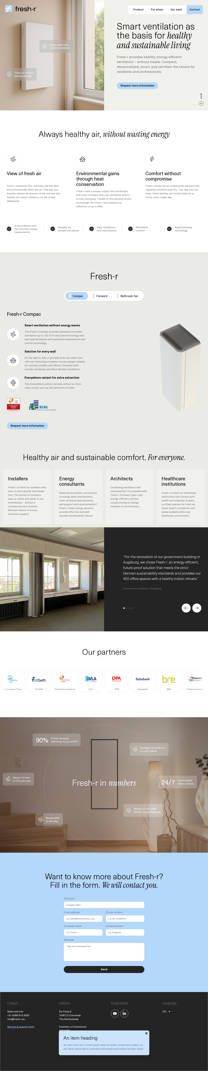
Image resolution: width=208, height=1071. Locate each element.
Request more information (137, 85)
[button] (124, 608)
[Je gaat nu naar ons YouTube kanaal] (115, 1013)
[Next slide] (196, 608)
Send (104, 969)
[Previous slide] (186, 608)
